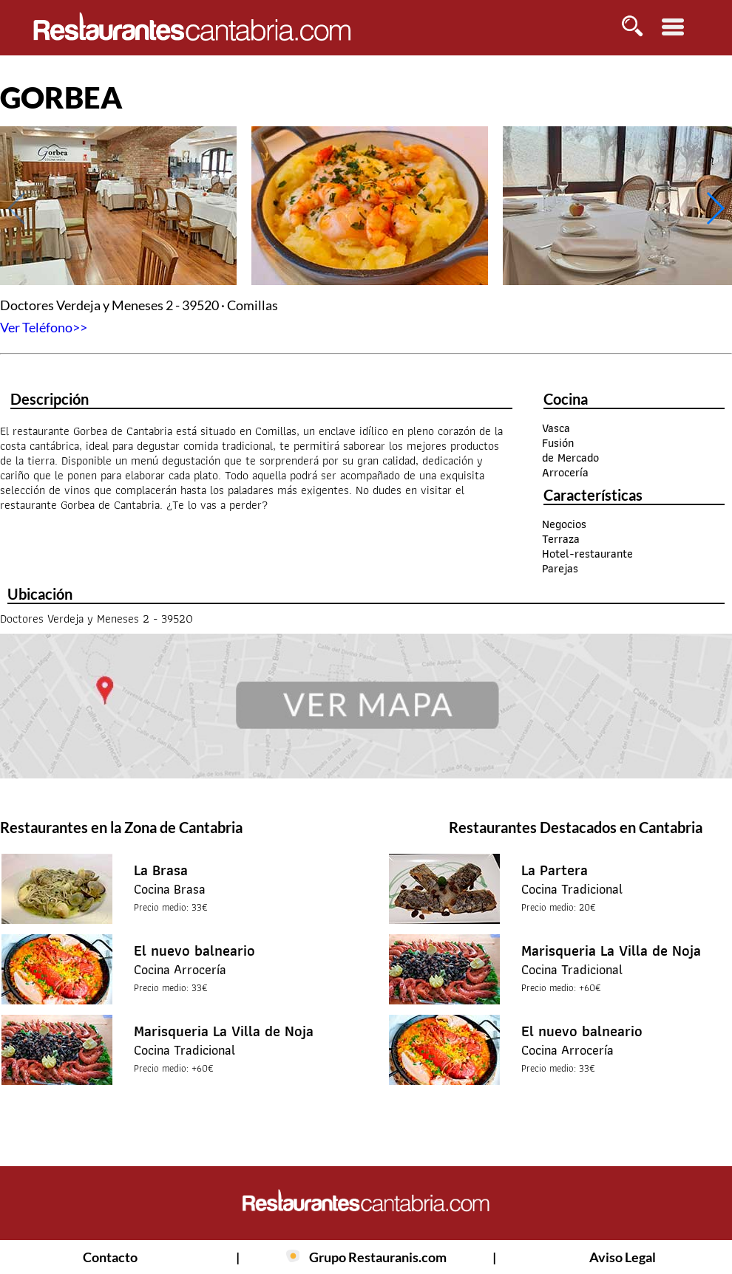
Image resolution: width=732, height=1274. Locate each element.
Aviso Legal (622, 1257)
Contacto (110, 1257)
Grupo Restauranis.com (378, 1257)
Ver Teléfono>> (43, 327)
